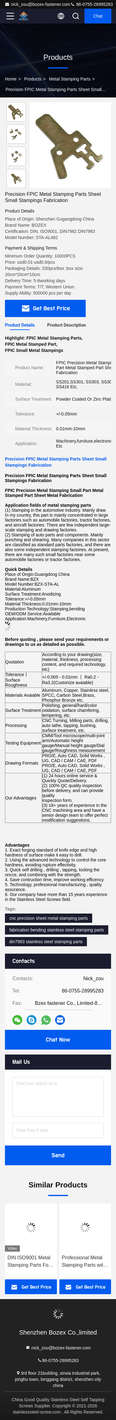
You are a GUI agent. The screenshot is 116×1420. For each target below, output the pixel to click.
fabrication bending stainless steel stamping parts (56, 929)
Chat (98, 16)
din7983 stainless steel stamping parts (46, 941)
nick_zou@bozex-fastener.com (37, 4)
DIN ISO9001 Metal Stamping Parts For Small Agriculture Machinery (28, 1262)
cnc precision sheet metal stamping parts (48, 918)
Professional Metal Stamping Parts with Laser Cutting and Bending (84, 1262)
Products (32, 78)
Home (10, 78)
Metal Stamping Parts (70, 78)
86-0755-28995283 (91, 4)
